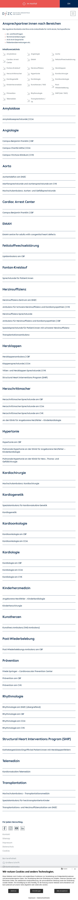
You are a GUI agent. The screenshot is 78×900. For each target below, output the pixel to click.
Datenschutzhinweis (43, 898)
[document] (39, 879)
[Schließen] (74, 868)
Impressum (31, 898)
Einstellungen (36, 891)
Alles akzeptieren (62, 891)
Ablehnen (13, 891)
